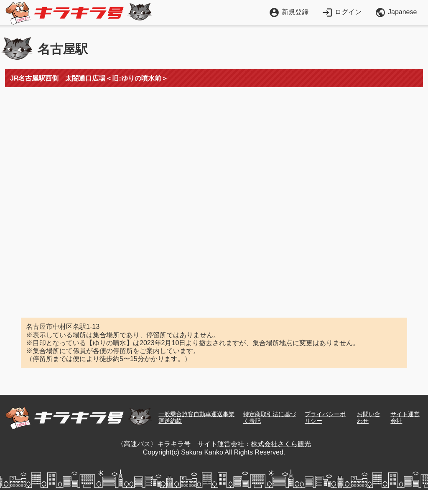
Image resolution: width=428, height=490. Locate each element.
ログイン (342, 11)
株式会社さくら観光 (281, 443)
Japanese (396, 12)
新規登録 (288, 11)
